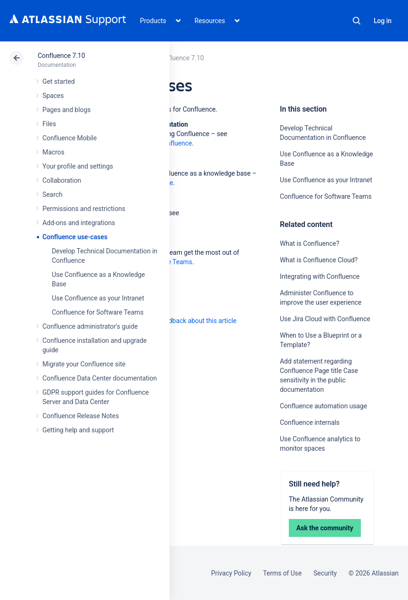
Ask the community (324, 528)
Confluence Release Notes (80, 416)
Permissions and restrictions (83, 208)
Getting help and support (78, 430)
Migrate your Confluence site (83, 364)
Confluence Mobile (69, 138)
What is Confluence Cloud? (319, 260)
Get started (58, 81)
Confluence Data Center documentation (99, 378)
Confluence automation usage (323, 406)
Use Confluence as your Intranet (98, 298)
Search (356, 20)
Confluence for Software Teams (98, 312)
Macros (53, 152)
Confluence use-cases (74, 237)
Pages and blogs (66, 110)
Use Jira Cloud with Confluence (325, 319)
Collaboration (61, 180)
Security (325, 573)
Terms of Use (282, 573)
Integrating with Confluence (319, 276)
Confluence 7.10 (61, 55)
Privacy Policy (231, 573)
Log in (383, 20)
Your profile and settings (77, 166)
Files (49, 124)
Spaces (53, 95)
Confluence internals (310, 422)
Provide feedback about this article (186, 320)
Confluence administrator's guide (90, 326)
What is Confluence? (309, 243)
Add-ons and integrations (78, 223)
